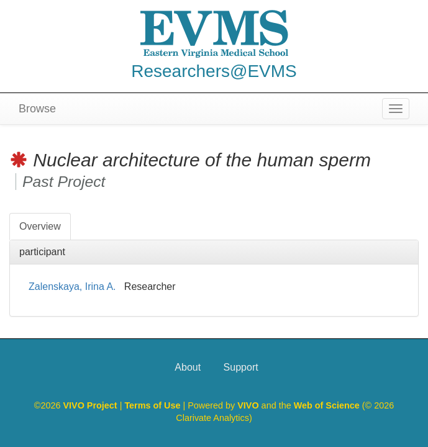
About (188, 367)
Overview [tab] (40, 226)
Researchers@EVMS (214, 71)
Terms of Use (153, 405)
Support (241, 367)
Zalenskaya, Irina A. (72, 286)
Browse (37, 108)
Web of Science (327, 405)
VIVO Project (91, 405)
